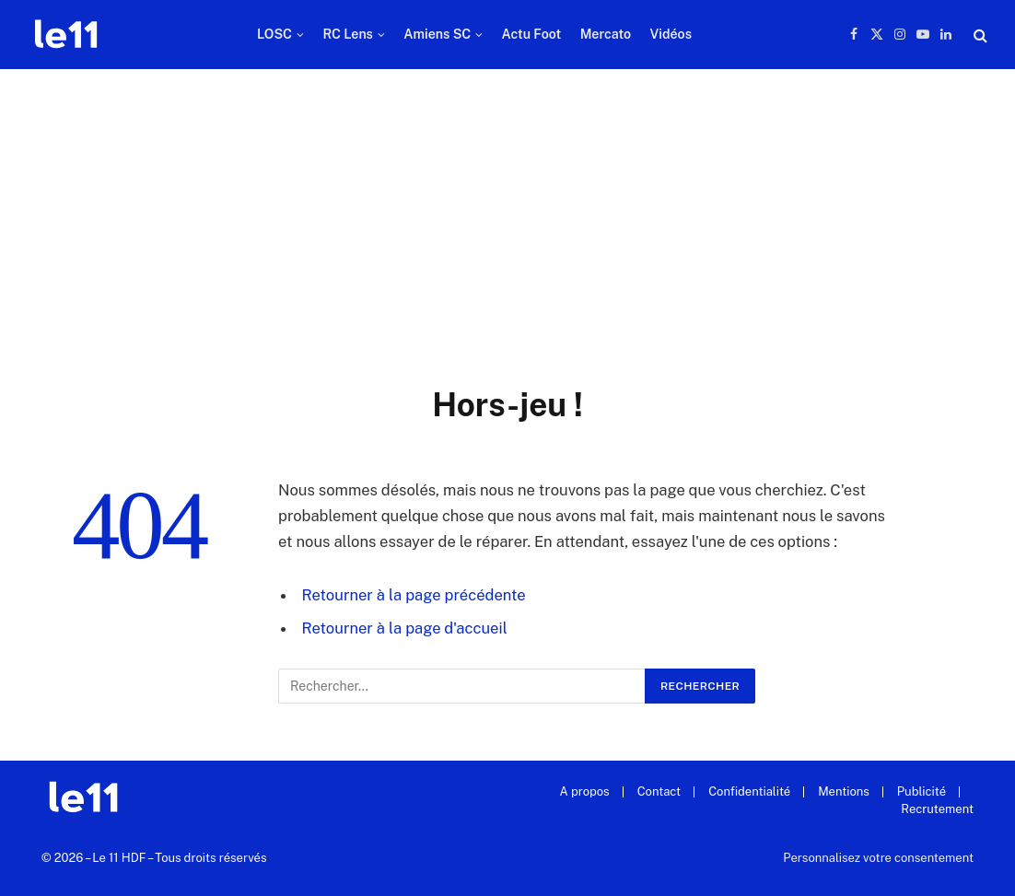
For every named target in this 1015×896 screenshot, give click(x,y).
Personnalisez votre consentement (878, 858)
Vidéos (670, 34)
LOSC (274, 34)
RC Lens (347, 34)
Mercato (605, 34)
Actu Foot (532, 34)
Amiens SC (437, 34)
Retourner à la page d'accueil (405, 628)
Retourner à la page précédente (414, 595)
